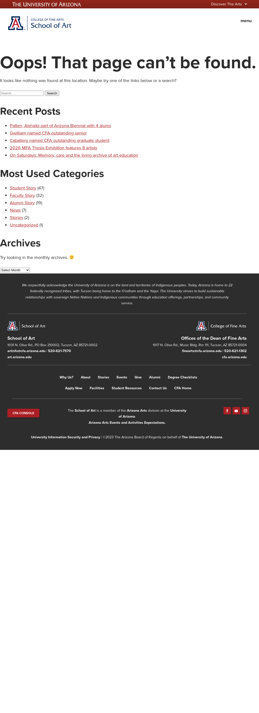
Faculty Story (22, 195)
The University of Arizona (202, 437)
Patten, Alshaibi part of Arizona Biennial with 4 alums (60, 125)
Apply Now (73, 388)
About (85, 377)
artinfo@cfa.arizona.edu (26, 351)
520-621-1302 (235, 351)
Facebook (227, 410)
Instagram (245, 410)
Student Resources (127, 388)
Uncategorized (24, 225)
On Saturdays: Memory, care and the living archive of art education (74, 155)
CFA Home (182, 388)
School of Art (85, 410)
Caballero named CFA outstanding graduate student (59, 140)
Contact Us (158, 388)
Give (138, 377)
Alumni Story (22, 203)
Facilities (97, 388)
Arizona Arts (137, 410)
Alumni (154, 377)
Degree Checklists (182, 377)
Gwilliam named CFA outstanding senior (48, 133)
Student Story (23, 188)
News (15, 210)
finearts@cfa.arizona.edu (202, 351)
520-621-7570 (59, 351)
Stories (16, 217)
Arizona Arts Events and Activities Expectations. (127, 422)
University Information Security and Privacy (65, 437)
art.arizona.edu (19, 357)
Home (39, 23)
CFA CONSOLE (23, 413)
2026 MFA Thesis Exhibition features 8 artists (53, 148)
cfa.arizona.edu (234, 357)
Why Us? (66, 377)
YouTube (236, 410)
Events (122, 377)
